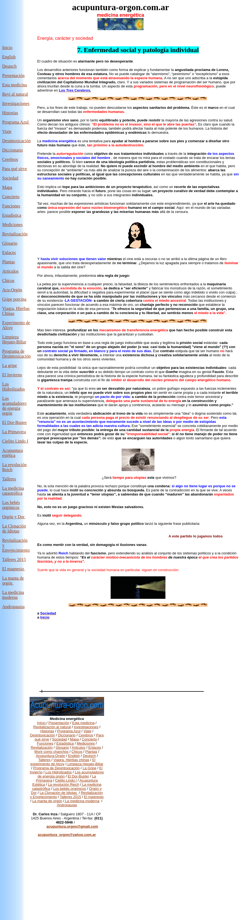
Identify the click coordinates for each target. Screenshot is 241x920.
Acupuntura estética (12, 453)
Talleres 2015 (14, 559)
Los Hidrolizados (13, 386)
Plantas (8, 262)
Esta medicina (14, 84)
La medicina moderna (13, 595)
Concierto (10, 196)
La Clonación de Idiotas (14, 528)
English (9, 57)
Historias (10, 112)
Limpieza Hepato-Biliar (14, 339)
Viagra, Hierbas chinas (71, 760)
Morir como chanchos (51, 752)
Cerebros (10, 159)
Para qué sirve (14, 168)
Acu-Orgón (12, 289)
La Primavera (14, 431)
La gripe (9, 365)
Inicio (7, 47)
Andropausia (13, 606)
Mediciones (12, 224)
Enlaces (9, 252)
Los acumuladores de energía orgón (14, 405)
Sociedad (59, 739)
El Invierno (12, 374)
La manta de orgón (47, 801)
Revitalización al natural (52, 727)
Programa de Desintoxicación (16, 353)
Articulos (10, 271)
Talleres (44, 760)
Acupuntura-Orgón (50, 756)
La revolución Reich (63, 784)
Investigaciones (16, 103)
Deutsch (9, 66)
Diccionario (12, 150)
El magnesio (13, 568)
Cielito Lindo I (15, 441)
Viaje (7, 131)
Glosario (9, 243)
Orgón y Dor (13, 516)
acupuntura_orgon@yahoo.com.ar (67, 835)
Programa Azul (16, 122)
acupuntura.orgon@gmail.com (72, 826)
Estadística (11, 215)
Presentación (13, 75)
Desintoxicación (16, 140)
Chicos (8, 280)
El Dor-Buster (14, 422)
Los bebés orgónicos (11, 505)
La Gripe (89, 768)
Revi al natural (15, 94)
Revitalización (14, 234)
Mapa (7, 187)
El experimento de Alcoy (62, 762)
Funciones (11, 206)
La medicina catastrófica (13, 490)
